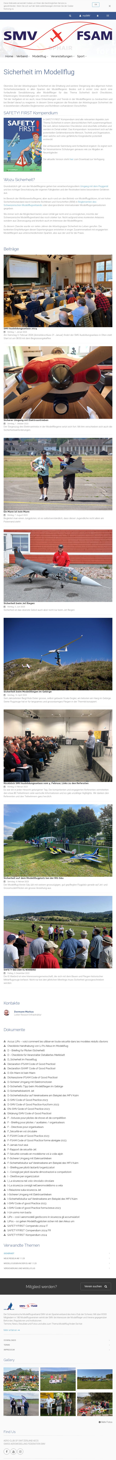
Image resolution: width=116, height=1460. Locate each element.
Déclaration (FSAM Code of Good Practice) (31, 1063)
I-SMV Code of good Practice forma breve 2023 (34, 1207)
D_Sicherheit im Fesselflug (22, 1059)
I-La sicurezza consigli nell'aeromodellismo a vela (35, 1185)
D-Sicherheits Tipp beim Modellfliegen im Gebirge (35, 1086)
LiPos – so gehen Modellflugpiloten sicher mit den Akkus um (40, 1221)
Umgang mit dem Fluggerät (94, 186)
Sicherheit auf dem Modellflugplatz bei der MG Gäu (34, 878)
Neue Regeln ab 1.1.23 (14, 1258)
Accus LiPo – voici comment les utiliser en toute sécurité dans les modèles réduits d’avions (57, 1041)
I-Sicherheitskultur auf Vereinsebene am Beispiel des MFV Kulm (42, 1198)
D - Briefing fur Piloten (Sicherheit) (26, 1050)
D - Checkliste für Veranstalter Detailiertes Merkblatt (36, 1054)
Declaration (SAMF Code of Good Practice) (31, 1068)
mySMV (84, 15)
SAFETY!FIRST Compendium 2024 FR (29, 1230)
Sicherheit (9, 1253)
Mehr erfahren (12, 1330)
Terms (7, 1345)
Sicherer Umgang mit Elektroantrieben (26, 420)
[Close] (110, 6)
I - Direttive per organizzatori (23, 1176)
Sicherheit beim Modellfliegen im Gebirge (28, 691)
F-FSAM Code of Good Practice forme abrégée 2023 (36, 1140)
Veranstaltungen (61, 56)
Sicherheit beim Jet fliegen (19, 603)
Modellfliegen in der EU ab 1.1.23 (20, 1263)
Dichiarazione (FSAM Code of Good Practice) (32, 1077)
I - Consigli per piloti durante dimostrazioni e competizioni (39, 1171)
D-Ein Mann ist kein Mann (21, 1072)
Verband (21, 56)
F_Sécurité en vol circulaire (22, 1131)
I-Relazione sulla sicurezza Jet (24, 1189)
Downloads (10, 1340)
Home (9, 56)
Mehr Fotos (105, 1422)
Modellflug (39, 56)
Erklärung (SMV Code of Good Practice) (29, 1113)
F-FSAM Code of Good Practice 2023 (28, 1135)
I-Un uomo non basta (19, 1212)
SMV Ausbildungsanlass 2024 (20, 328)
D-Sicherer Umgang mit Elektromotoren (29, 1081)
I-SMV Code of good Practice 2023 (26, 1203)
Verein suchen (95, 1286)
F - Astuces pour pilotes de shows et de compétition (36, 1117)
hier (72, 159)
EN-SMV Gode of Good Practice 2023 (28, 1108)
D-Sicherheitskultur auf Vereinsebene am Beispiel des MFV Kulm (43, 1095)
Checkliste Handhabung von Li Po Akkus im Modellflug (37, 1045)
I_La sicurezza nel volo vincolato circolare (30, 1180)
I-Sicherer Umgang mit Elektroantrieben (29, 1194)
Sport (80, 56)
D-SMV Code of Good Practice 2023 (27, 1099)
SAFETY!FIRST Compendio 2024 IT (27, 1225)
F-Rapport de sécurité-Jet (21, 1149)
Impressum (9, 1350)
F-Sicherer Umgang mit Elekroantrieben (29, 1158)
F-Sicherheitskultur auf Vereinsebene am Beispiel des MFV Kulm (42, 1162)
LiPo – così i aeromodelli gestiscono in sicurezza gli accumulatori (43, 1216)
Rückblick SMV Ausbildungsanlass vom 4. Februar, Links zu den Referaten (46, 783)
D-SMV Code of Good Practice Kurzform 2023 (33, 1104)
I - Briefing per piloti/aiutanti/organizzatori (31, 1167)
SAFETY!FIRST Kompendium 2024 (27, 1234)
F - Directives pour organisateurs (25, 1126)
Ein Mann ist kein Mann (16, 511)
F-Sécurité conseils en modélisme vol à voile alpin (35, 1153)
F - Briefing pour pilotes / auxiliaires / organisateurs (36, 1122)
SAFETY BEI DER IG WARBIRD (20, 969)
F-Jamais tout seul (17, 1144)
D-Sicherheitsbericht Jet (20, 1090)
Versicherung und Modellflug (19, 1268)
